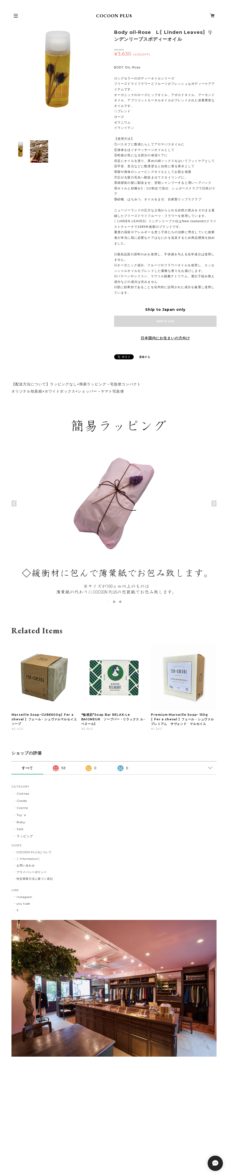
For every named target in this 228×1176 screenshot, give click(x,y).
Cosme (22, 808)
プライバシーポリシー (32, 872)
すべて (27, 768)
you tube (23, 903)
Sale (20, 829)
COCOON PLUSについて (34, 852)
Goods (22, 801)
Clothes (23, 793)
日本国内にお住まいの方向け (165, 338)
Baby (21, 822)
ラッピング (25, 836)
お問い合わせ (26, 865)
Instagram (25, 897)
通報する (144, 357)
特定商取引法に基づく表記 (35, 878)
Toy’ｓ (22, 815)
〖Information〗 (29, 859)
